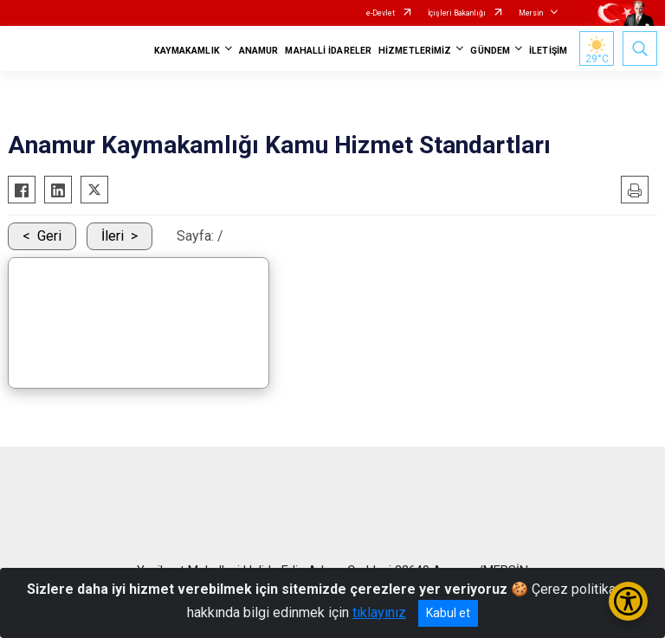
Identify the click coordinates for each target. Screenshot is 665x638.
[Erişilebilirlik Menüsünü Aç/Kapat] (628, 601)
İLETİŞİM (548, 50)
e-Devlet (380, 13)
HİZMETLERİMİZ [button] (414, 50)
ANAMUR (259, 50)
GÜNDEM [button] (490, 50)
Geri (49, 236)
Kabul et (448, 613)
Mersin (531, 13)
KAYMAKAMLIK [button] (187, 50)
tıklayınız (379, 612)
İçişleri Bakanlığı (457, 13)
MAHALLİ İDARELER (328, 50)
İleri (112, 236)
